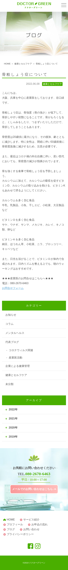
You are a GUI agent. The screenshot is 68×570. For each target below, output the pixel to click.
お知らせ (10, 314)
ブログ (11, 529)
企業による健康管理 (17, 366)
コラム (9, 323)
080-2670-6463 (37, 474)
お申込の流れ (39, 524)
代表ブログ (12, 342)
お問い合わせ (31, 529)
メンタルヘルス (14, 332)
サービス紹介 (31, 519)
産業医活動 (15, 357)
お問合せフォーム (13, 288)
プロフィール (15, 524)
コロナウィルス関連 (21, 350)
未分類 (9, 384)
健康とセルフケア (16, 375)
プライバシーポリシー (20, 534)
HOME (11, 519)
